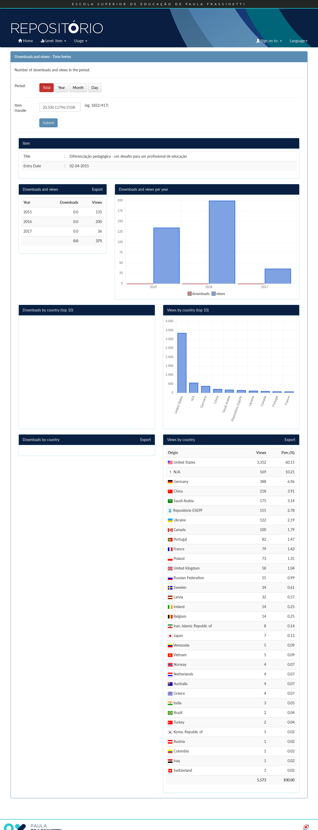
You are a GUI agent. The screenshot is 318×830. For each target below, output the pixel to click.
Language (299, 41)
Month (78, 87)
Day (94, 87)
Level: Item (53, 41)
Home (25, 41)
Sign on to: (269, 41)
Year (61, 87)
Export (97, 189)
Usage (80, 41)
